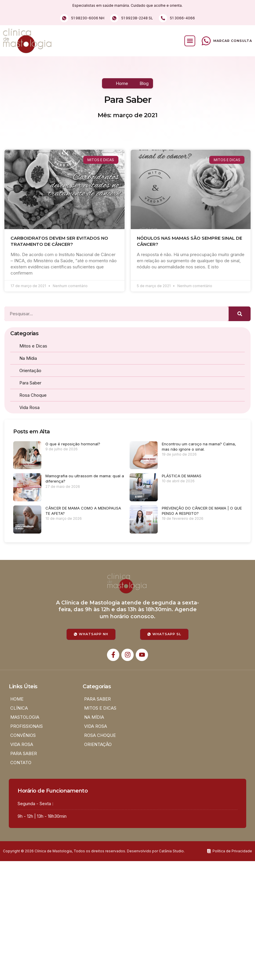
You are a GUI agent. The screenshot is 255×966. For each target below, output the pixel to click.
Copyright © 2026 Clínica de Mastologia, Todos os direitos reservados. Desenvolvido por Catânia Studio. (94, 851)
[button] (189, 40)
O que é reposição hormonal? (72, 444)
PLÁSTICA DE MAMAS (181, 475)
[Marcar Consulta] (206, 41)
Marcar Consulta (232, 41)
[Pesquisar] (240, 313)
